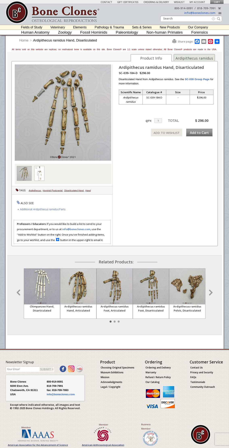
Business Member (146, 426)
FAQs (193, 377)
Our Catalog (152, 382)
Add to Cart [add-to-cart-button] (199, 132)
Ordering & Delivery (156, 2)
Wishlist (179, 2)
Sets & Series (142, 27)
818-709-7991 (206, 8)
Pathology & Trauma (109, 27)
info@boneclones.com (199, 13)
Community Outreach (202, 387)
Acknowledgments (111, 382)
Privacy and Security (201, 372)
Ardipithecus (35, 190)
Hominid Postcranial (53, 190)
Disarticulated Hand (74, 190)
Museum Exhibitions (112, 372)
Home (23, 40)
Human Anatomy (35, 32)
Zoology (65, 32)
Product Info (151, 58)
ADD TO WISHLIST (167, 133)
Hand (88, 190)
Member (26, 427)
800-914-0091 (183, 8)
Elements (80, 27)
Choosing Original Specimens (117, 367)
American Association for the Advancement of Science (38, 444)
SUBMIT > (46, 369)
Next (210, 292)
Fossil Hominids (93, 32)
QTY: (149, 120)
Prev (19, 292)
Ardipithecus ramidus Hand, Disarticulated (65, 40)
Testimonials (197, 382)
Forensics (199, 32)
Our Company (198, 27)
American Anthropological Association (103, 444)
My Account (197, 2)
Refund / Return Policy (158, 377)
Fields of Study (31, 27)
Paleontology (127, 32)
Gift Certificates (127, 2)
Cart (217, 2)
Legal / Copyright (110, 387)
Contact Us (196, 367)
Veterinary (57, 27)
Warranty (150, 372)
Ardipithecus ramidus (194, 58)
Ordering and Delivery (158, 367)
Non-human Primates (164, 32)
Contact (106, 2)
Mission (105, 377)
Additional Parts (43, 209)
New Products (170, 27)
